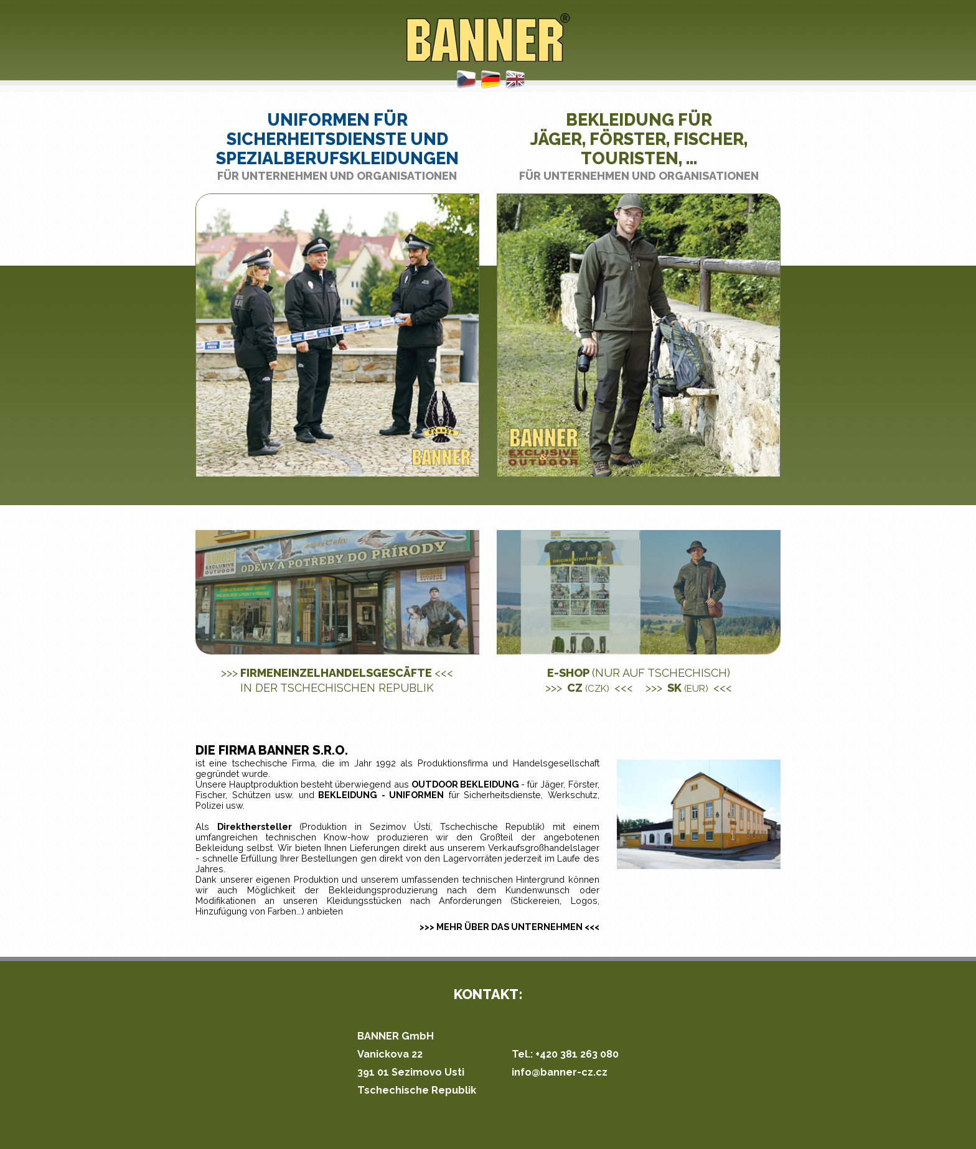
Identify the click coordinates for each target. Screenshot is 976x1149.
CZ (589, 687)
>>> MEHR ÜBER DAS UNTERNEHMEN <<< (509, 926)
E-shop (638, 672)
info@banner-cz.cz (560, 1072)
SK (688, 687)
